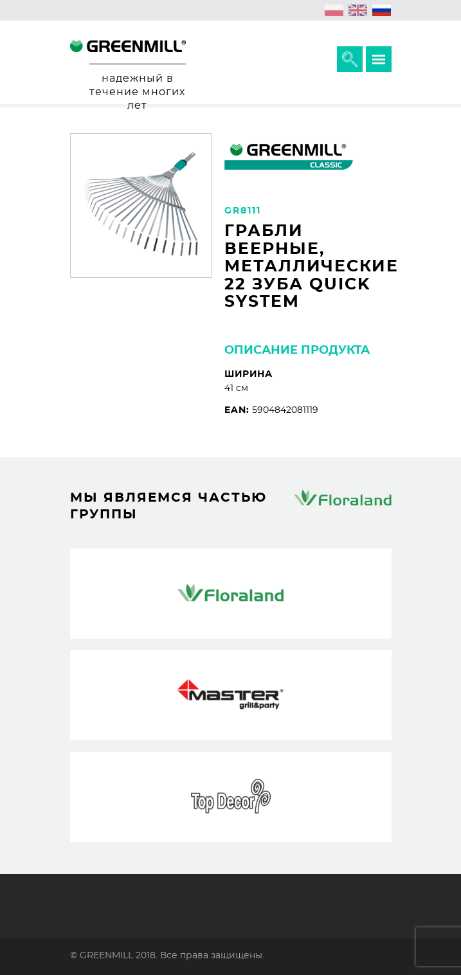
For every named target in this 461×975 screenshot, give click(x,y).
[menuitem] (334, 10)
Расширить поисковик (350, 59)
